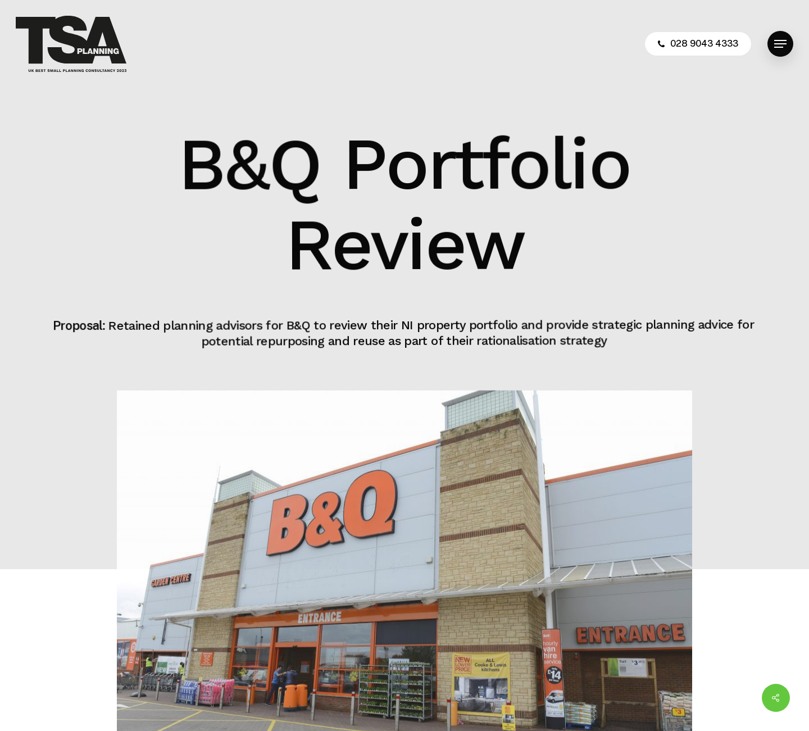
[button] (780, 44)
